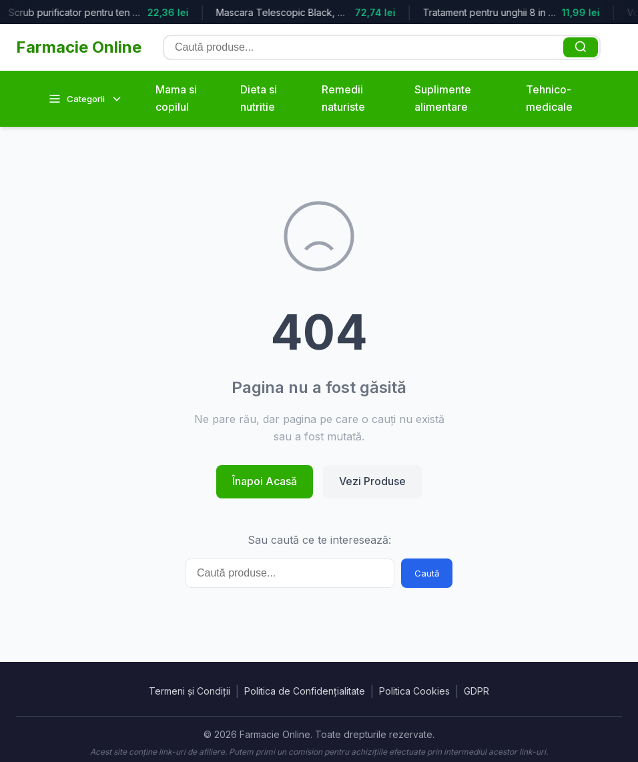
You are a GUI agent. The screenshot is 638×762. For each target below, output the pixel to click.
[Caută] (580, 47)
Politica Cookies (414, 691)
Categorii (85, 98)
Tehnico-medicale (549, 98)
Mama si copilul (176, 98)
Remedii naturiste (343, 98)
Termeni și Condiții (189, 691)
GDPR (476, 691)
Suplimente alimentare (442, 98)
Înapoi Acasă (264, 481)
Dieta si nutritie (258, 98)
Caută (426, 573)
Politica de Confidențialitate (304, 691)
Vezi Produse (372, 481)
